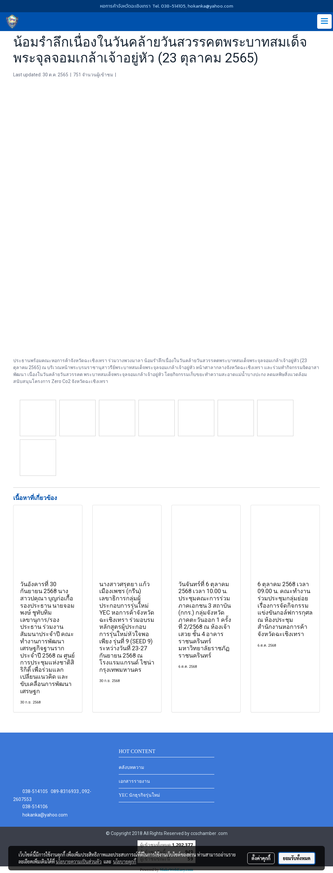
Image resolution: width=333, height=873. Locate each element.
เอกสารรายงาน (134, 781)
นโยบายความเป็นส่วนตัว (79, 861)
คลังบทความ (131, 767)
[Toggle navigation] (324, 21)
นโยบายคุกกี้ (124, 861)
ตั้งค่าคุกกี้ (261, 858)
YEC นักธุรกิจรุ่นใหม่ (139, 795)
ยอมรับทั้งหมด (297, 858)
